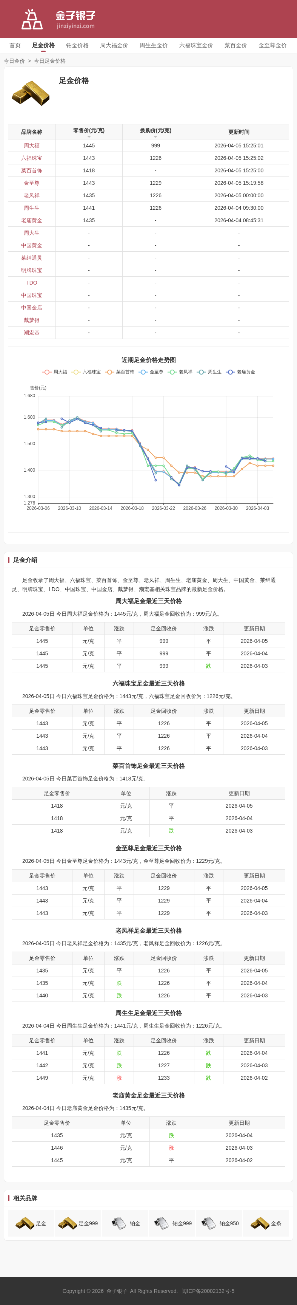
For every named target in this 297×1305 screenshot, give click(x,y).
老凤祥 (32, 195)
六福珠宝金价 (196, 45)
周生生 (32, 208)
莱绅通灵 (31, 258)
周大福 (32, 145)
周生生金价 (154, 45)
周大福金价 (114, 45)
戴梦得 (32, 320)
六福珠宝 (31, 158)
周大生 (32, 233)
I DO (31, 283)
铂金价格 (77, 45)
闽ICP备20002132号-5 (208, 1291)
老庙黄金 (31, 220)
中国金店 (31, 308)
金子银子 (117, 1291)
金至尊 (32, 183)
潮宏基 (32, 333)
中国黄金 (31, 245)
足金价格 (43, 45)
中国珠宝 (31, 295)
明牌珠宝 (31, 270)
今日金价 (14, 61)
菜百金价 (236, 45)
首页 (15, 45)
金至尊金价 (273, 45)
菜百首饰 (31, 170)
